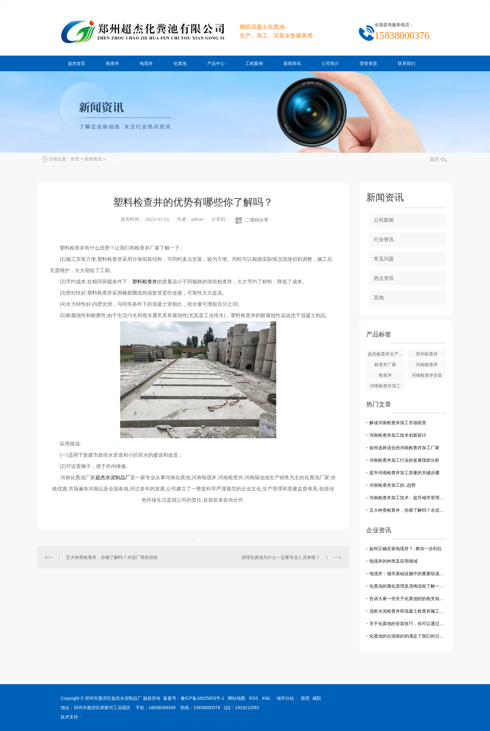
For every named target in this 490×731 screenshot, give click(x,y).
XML (266, 698)
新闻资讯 (292, 63)
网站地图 (236, 698)
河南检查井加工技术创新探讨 (397, 435)
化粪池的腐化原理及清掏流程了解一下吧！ (407, 586)
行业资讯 (115, 159)
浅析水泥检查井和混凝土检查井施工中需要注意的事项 (407, 611)
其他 (379, 297)
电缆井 (146, 63)
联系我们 (406, 63)
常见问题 (384, 258)
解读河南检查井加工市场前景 (397, 422)
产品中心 (216, 63)
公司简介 (330, 63)
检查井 (112, 63)
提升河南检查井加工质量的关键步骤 (404, 472)
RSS (253, 698)
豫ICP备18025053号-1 (202, 698)
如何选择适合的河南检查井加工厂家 (404, 447)
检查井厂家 (385, 364)
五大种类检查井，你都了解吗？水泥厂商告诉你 (112, 557)
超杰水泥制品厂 (112, 477)
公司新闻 (384, 220)
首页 (75, 159)
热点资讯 (384, 278)
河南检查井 (427, 364)
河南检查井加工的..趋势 (392, 485)
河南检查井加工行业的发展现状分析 (404, 460)
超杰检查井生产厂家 (386, 353)
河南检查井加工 (385, 385)
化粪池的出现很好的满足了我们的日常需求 (407, 636)
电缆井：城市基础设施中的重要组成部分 (407, 573)
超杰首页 (76, 63)
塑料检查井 (144, 281)
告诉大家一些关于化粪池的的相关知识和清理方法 (407, 598)
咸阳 (316, 698)
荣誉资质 (368, 63)
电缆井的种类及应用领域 (393, 561)
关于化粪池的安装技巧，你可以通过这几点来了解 (407, 623)
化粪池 (180, 63)
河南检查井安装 (427, 375)
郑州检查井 (427, 353)
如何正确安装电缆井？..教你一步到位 (405, 548)
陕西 (305, 698)
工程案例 (254, 63)
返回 (438, 159)
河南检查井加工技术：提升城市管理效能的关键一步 (407, 497)
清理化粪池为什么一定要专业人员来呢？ (280, 557)
